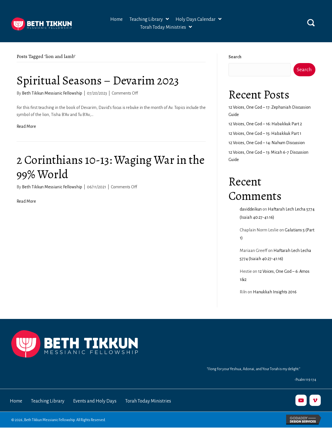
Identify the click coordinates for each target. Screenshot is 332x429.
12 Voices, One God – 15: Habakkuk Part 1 (264, 133)
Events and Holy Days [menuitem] (94, 401)
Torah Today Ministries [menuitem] (148, 401)
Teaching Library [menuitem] (47, 401)
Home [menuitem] (16, 401)
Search (234, 57)
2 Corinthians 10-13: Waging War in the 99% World (111, 167)
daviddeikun (251, 209)
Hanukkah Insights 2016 (275, 292)
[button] (311, 22)
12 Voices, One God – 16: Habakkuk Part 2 (265, 124)
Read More (26, 126)
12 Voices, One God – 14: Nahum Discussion (266, 142)
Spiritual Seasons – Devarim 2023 (98, 80)
